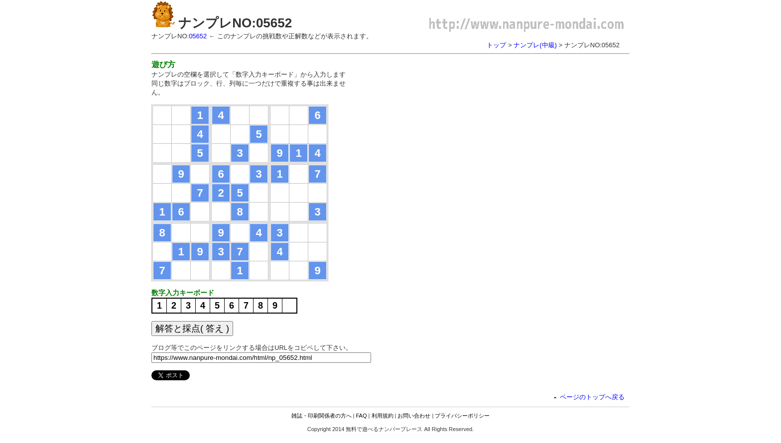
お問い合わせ (413, 416)
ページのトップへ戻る (592, 397)
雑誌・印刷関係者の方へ (321, 416)
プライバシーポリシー (462, 416)
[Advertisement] (444, 129)
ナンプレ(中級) (535, 45)
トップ (496, 45)
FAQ (361, 416)
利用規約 (382, 416)
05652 (198, 36)
